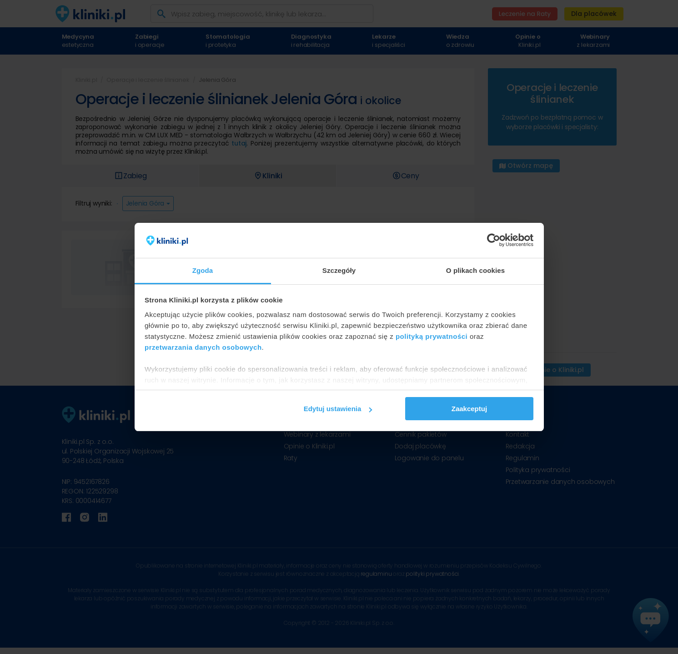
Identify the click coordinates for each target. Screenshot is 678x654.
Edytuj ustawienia (338, 409)
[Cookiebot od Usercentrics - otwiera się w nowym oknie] (493, 240)
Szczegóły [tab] (339, 270)
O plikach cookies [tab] (475, 270)
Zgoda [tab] (202, 270)
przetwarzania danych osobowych (203, 347)
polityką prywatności (431, 336)
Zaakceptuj (469, 409)
